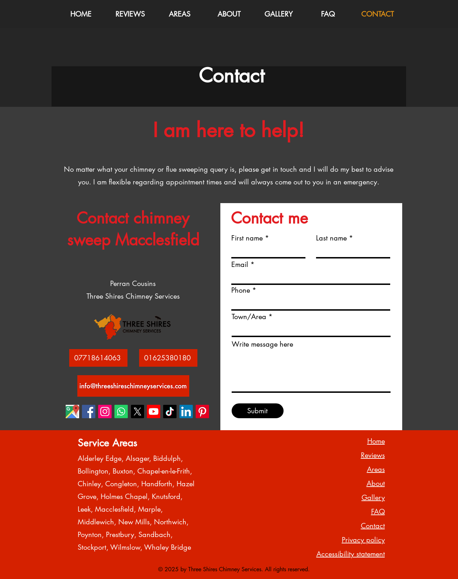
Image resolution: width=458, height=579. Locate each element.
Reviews (373, 455)
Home (376, 441)
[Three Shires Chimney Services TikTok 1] (170, 411)
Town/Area (249, 316)
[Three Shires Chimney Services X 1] (137, 411)
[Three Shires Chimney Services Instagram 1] (105, 411)
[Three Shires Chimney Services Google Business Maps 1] (72, 411)
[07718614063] (98, 358)
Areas (376, 469)
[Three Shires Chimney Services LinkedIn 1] (186, 411)
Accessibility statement (350, 554)
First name (247, 238)
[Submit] (258, 410)
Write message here (262, 344)
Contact (373, 525)
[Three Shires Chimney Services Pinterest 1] (202, 411)
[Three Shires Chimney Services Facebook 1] (88, 411)
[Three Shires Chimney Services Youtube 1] (153, 411)
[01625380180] (168, 358)
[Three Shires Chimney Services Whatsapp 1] (121, 411)
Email (239, 264)
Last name (331, 238)
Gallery (373, 497)
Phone (240, 290)
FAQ (378, 511)
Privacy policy (363, 539)
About (376, 483)
